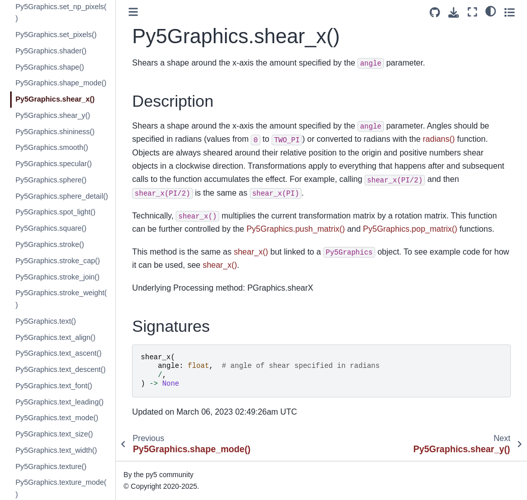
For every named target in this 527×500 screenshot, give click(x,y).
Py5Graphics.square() (50, 228)
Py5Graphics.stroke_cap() (57, 261)
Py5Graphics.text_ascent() (58, 353)
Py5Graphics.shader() (50, 51)
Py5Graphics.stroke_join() (57, 277)
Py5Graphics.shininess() (54, 132)
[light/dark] (490, 10)
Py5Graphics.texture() (50, 466)
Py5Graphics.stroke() (49, 244)
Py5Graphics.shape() (49, 67)
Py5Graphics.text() (45, 321)
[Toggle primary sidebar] (133, 12)
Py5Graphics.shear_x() (54, 99)
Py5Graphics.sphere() (50, 180)
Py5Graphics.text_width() (56, 450)
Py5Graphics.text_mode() (56, 418)
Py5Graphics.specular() (53, 164)
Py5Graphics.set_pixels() (55, 34)
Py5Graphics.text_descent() (60, 369)
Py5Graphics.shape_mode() (60, 83)
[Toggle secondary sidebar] (509, 12)
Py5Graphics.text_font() (53, 386)
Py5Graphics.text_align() (55, 337)
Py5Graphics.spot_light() (55, 212)
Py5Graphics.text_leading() (59, 402)
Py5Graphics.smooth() (51, 147)
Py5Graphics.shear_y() (52, 115)
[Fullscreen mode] (472, 12)
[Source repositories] (434, 12)
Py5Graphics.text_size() (54, 434)
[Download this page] (453, 12)
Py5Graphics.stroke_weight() (61, 299)
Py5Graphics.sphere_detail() (61, 196)
